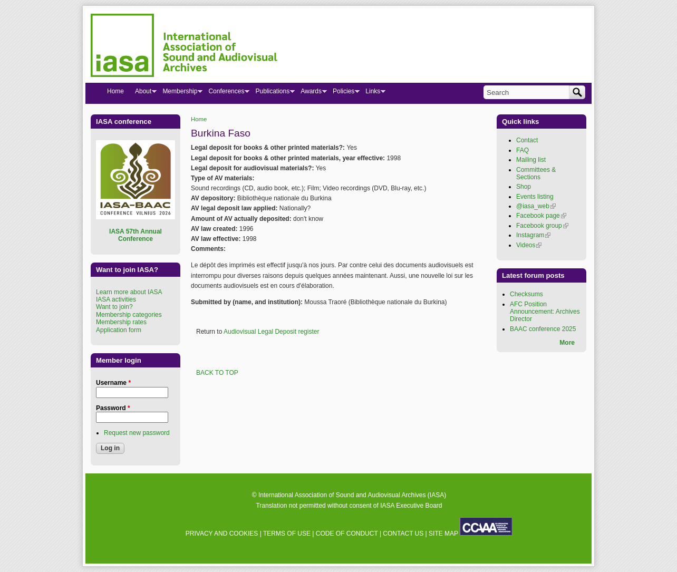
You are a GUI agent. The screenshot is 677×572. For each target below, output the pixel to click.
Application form (118, 330)
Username (113, 382)
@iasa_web (536, 206)
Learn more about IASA (129, 292)
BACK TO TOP (217, 372)
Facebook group (542, 225)
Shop (523, 186)
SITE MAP (443, 533)
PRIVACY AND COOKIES (222, 533)
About (143, 93)
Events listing (535, 196)
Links (372, 93)
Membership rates (121, 322)
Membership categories (129, 314)
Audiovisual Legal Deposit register (271, 331)
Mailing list (531, 159)
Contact (527, 140)
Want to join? (114, 307)
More (567, 342)
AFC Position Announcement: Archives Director (545, 311)
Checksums (526, 294)
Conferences (225, 93)
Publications (272, 93)
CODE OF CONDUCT (347, 533)
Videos (528, 245)
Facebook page (541, 215)
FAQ (522, 150)
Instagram (533, 235)
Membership (179, 93)
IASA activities (116, 299)
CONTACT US (403, 533)
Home (199, 119)
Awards (311, 93)
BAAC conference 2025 (543, 329)
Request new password (137, 433)
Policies (343, 93)
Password (113, 408)
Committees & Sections (536, 173)
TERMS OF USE (287, 533)
